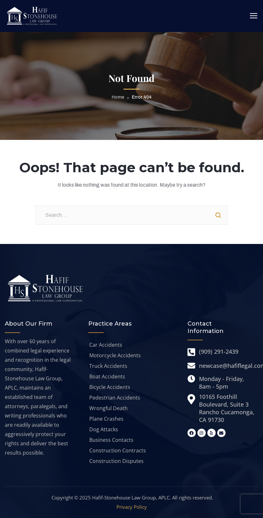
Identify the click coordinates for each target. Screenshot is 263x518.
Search (217, 215)
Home (118, 97)
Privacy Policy (131, 507)
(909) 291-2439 (218, 351)
